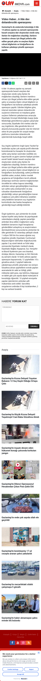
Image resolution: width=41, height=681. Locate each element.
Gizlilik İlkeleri (32, 634)
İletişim (22, 634)
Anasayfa (6, 11)
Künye (15, 634)
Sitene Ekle (20, 637)
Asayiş (16, 11)
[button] (29, 83)
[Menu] (37, 3)
